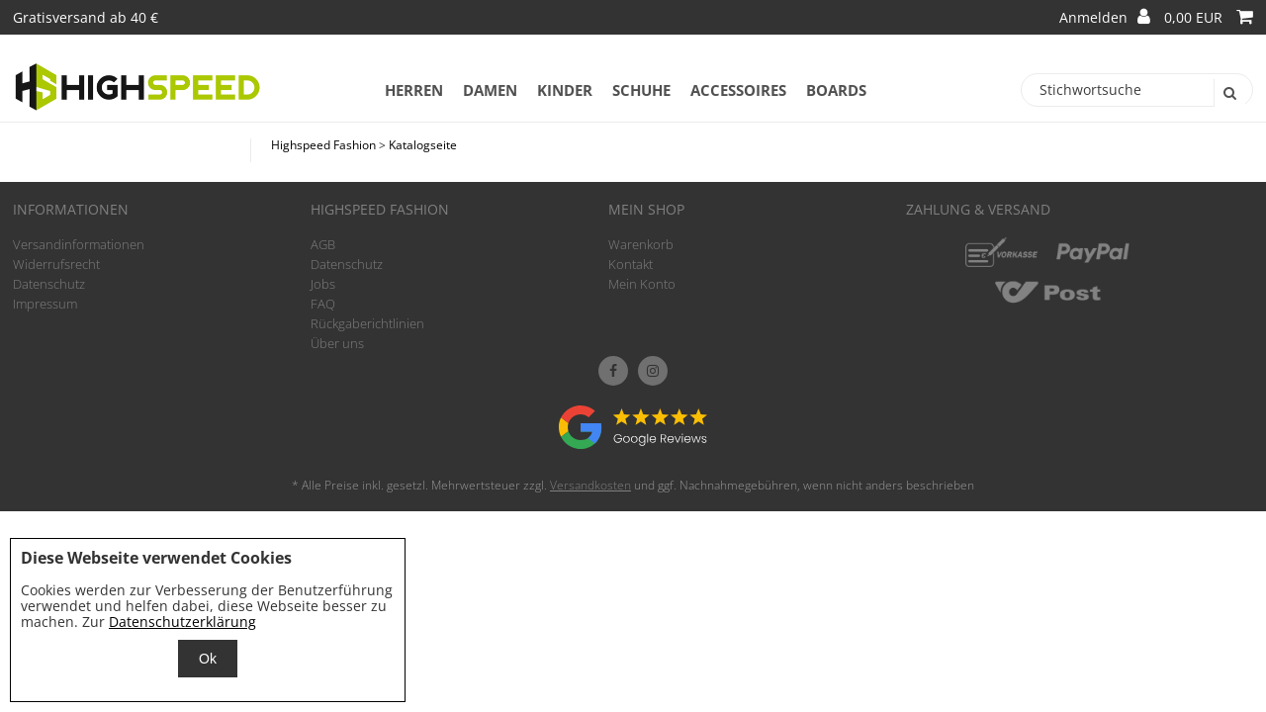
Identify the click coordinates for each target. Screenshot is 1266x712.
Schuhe (641, 90)
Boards (836, 90)
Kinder (564, 90)
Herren (414, 90)
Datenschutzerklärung (182, 621)
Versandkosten (590, 485)
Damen (490, 90)
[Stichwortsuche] (1137, 90)
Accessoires (738, 90)
